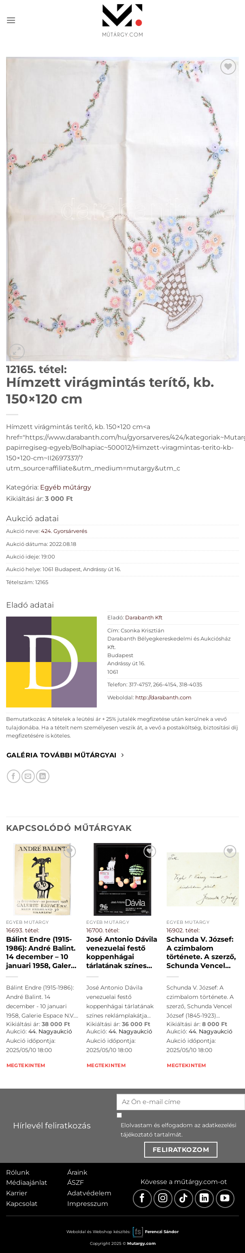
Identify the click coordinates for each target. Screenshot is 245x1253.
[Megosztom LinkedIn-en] (42, 776)
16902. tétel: (183, 930)
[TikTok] (183, 1198)
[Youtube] (225, 1198)
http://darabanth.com (163, 697)
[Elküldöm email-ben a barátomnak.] (28, 776)
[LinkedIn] (204, 1198)
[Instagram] (163, 1198)
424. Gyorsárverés (64, 531)
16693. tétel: (22, 930)
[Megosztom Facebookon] (13, 776)
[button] (11, 20)
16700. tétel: (102, 930)
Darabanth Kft (143, 618)
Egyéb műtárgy (65, 487)
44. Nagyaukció (50, 1031)
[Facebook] (142, 1198)
